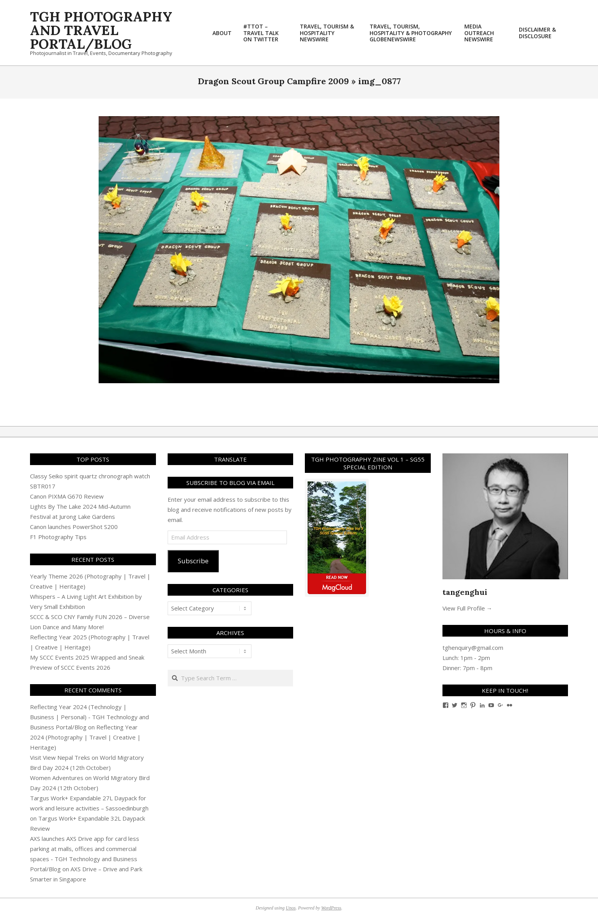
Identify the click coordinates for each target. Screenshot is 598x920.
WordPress (331, 908)
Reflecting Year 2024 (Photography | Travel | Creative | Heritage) (85, 737)
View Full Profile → (467, 608)
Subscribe (193, 560)
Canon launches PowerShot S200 (74, 527)
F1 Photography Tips (58, 537)
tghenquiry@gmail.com (472, 647)
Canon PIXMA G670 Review (67, 496)
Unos (290, 908)
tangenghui (464, 592)
